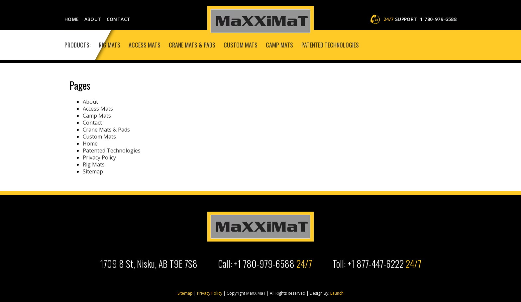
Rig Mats (109, 45)
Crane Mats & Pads (192, 45)
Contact (119, 19)
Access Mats (144, 45)
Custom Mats (241, 45)
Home (71, 19)
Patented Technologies (330, 45)
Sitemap (93, 171)
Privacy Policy (99, 157)
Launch (336, 293)
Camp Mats (279, 45)
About (92, 19)
